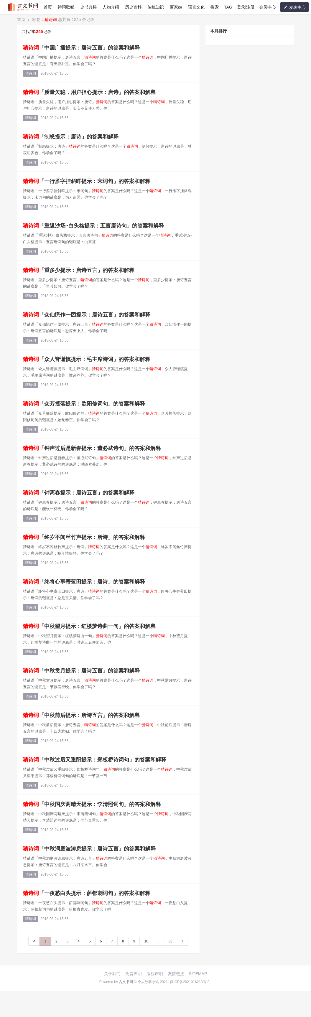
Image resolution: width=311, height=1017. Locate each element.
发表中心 (294, 7)
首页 (48, 7)
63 (170, 941)
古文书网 (126, 982)
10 (146, 941)
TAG (228, 7)
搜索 (214, 7)
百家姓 (176, 7)
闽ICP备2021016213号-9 (189, 982)
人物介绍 (111, 7)
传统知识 (155, 7)
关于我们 (112, 973)
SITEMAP (198, 973)
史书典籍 (88, 7)
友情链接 (176, 973)
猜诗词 (30, 73)
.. (158, 941)
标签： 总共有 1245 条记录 (63, 19)
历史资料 (133, 7)
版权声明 (155, 973)
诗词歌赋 (66, 7)
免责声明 (133, 973)
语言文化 (196, 7)
